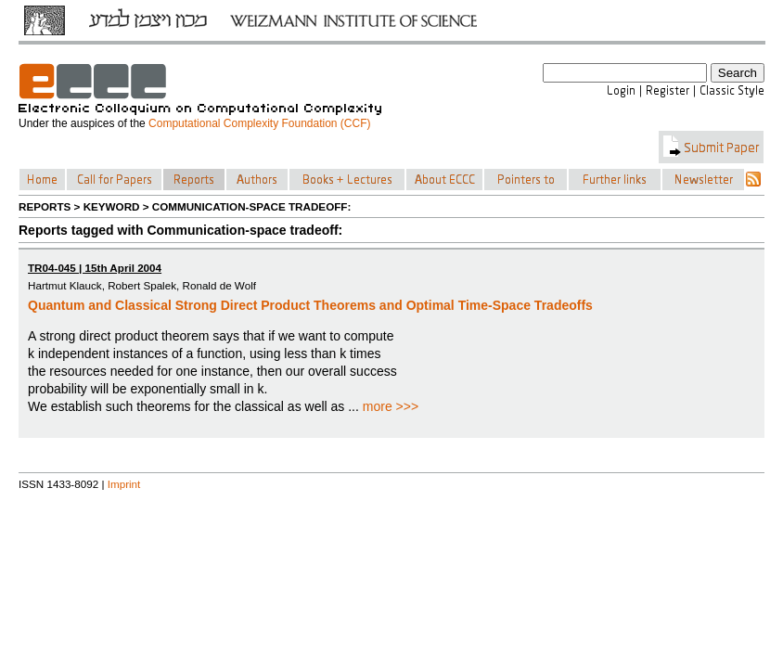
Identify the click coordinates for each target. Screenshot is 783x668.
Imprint (124, 484)
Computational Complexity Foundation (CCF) (259, 123)
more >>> (390, 406)
